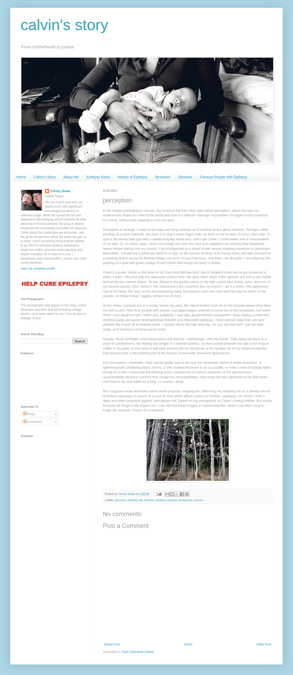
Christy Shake (60, 191)
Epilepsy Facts (98, 177)
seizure (198, 500)
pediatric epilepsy (166, 500)
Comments (32, 422)
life (141, 500)
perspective (186, 500)
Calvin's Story (45, 177)
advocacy (120, 500)
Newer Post (112, 644)
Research (162, 177)
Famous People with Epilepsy (224, 177)
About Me (71, 177)
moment (149, 500)
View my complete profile (38, 268)
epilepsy (133, 500)
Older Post (264, 644)
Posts (29, 414)
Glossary (185, 177)
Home (21, 177)
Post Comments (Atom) (138, 652)
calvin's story (64, 24)
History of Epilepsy (133, 177)
